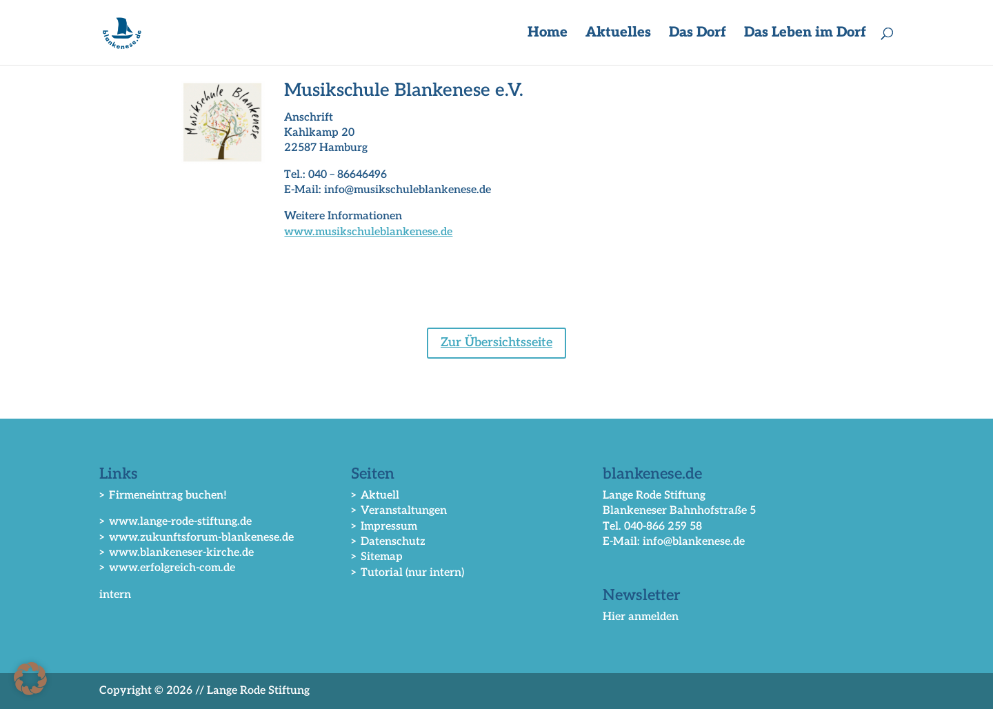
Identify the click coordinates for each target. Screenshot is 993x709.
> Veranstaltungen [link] (399, 510)
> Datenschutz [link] (388, 541)
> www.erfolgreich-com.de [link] (167, 568)
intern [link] (115, 594)
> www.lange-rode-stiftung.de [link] (175, 521)
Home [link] (548, 34)
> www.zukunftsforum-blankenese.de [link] (196, 537)
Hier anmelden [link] (641, 616)
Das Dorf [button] (697, 34)
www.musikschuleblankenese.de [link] (368, 232)
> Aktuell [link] (375, 495)
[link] (124, 32)
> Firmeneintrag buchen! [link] (163, 495)
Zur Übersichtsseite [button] (496, 342)
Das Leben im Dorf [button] (805, 34)
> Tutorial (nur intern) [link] (407, 572)
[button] (30, 678)
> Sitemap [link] (377, 556)
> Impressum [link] (384, 526)
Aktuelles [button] (618, 34)
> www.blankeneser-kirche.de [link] (176, 552)
